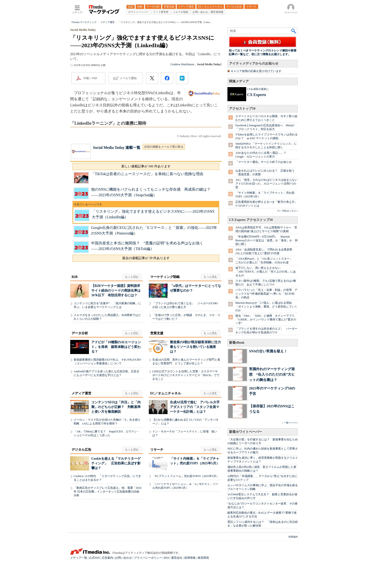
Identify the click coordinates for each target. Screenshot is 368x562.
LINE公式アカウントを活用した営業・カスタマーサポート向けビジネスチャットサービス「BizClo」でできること (185, 375)
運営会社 (176, 557)
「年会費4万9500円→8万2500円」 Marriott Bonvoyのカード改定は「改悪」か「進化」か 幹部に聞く (266, 240)
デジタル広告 (81, 449)
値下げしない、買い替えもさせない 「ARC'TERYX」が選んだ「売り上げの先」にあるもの (265, 271)
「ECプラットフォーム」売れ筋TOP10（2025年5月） (185, 476)
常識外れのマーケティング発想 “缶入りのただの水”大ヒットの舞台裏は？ (272, 374)
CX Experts (256, 95)
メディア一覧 (78, 557)
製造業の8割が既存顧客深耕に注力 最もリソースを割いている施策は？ (197, 346)
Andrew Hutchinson (182, 64)
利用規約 (293, 536)
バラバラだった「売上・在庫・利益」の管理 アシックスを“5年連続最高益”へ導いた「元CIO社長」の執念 (266, 293)
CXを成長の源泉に (258, 89)
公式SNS (94, 557)
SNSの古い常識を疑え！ (268, 351)
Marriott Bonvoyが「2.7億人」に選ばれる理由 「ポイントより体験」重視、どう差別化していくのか (266, 306)
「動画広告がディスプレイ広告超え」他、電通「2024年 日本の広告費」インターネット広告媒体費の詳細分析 (107, 491)
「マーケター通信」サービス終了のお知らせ (263, 162)
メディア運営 (81, 393)
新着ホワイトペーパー (245, 432)
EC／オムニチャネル (165, 393)
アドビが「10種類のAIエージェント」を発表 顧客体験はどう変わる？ (116, 346)
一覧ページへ (291, 422)
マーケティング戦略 (165, 277)
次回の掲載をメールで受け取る (164, 146)
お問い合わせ (123, 557)
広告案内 (107, 557)
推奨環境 (203, 557)
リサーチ (156, 449)
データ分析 (80, 333)
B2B (75, 277)
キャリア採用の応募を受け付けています (256, 71)
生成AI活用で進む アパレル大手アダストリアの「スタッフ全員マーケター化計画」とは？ (195, 406)
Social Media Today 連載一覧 (116, 148)
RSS (166, 557)
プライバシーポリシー (148, 557)
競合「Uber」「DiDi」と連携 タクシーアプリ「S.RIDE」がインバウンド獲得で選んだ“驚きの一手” (265, 319)
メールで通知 (128, 78)
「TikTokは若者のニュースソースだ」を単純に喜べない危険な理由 (147, 174)
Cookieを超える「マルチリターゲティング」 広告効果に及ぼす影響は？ (116, 463)
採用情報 (190, 557)
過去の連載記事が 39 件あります (146, 258)
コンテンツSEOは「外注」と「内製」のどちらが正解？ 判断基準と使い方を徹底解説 (116, 406)
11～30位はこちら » (287, 210)
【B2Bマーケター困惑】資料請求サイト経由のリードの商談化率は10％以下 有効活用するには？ (116, 290)
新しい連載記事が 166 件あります (146, 166)
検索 (293, 30)
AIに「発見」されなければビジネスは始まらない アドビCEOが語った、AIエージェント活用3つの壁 (267, 183)
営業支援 (156, 333)
